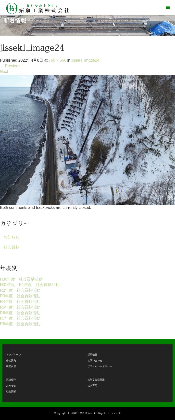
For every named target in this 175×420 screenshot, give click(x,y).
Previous (10, 66)
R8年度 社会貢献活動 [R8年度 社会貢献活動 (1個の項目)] (20, 324)
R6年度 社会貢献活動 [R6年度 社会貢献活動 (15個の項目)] (20, 313)
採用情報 (92, 354)
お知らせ (11, 237)
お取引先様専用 (96, 379)
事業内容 (11, 366)
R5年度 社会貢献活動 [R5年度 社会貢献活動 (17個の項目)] (20, 307)
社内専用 (92, 385)
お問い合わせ (95, 360)
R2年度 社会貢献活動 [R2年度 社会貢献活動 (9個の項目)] (20, 290)
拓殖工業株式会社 (82, 413)
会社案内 (11, 360)
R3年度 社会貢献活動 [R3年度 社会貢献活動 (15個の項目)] (20, 296)
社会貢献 (11, 247)
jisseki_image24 (85, 60)
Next (6, 71)
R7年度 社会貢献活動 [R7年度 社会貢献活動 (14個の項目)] (20, 318)
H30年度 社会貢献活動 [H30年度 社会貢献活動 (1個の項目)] (21, 279)
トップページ (13, 354)
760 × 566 (57, 60)
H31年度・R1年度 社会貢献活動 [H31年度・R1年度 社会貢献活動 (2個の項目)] (29, 285)
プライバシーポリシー (100, 366)
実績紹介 (11, 379)
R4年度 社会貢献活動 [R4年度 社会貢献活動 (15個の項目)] (20, 301)
